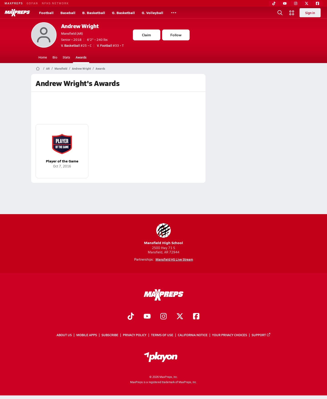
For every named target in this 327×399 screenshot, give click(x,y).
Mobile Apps (86, 335)
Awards (81, 57)
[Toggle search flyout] (280, 13)
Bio (54, 57)
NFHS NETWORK (55, 3)
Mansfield (60, 68)
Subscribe (110, 335)
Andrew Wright (80, 25)
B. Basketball (93, 12)
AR (48, 68)
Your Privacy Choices (229, 335)
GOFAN (32, 3)
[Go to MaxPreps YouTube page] (147, 317)
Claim (146, 34)
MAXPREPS (14, 3)
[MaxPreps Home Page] (37, 68)
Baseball (67, 12)
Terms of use (162, 335)
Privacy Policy (134, 335)
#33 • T (110, 45)
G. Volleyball (152, 12)
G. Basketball (123, 12)
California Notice (193, 335)
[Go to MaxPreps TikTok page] (130, 317)
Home (42, 57)
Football (46, 12)
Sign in (310, 12)
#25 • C (76, 45)
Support (261, 335)
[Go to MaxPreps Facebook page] (196, 317)
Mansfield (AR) (72, 33)
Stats (66, 57)
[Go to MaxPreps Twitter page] (179, 317)
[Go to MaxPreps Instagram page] (163, 317)
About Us (64, 335)
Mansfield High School (163, 234)
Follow (175, 34)
